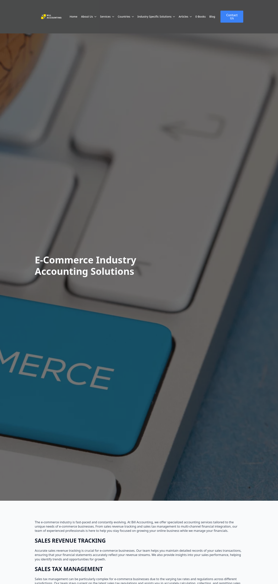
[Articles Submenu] (190, 17)
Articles (183, 16)
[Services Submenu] (113, 17)
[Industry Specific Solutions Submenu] (173, 17)
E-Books (200, 16)
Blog (212, 16)
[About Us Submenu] (95, 17)
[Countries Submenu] (132, 17)
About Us (87, 16)
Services (105, 16)
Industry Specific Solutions (154, 16)
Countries (124, 16)
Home (73, 16)
